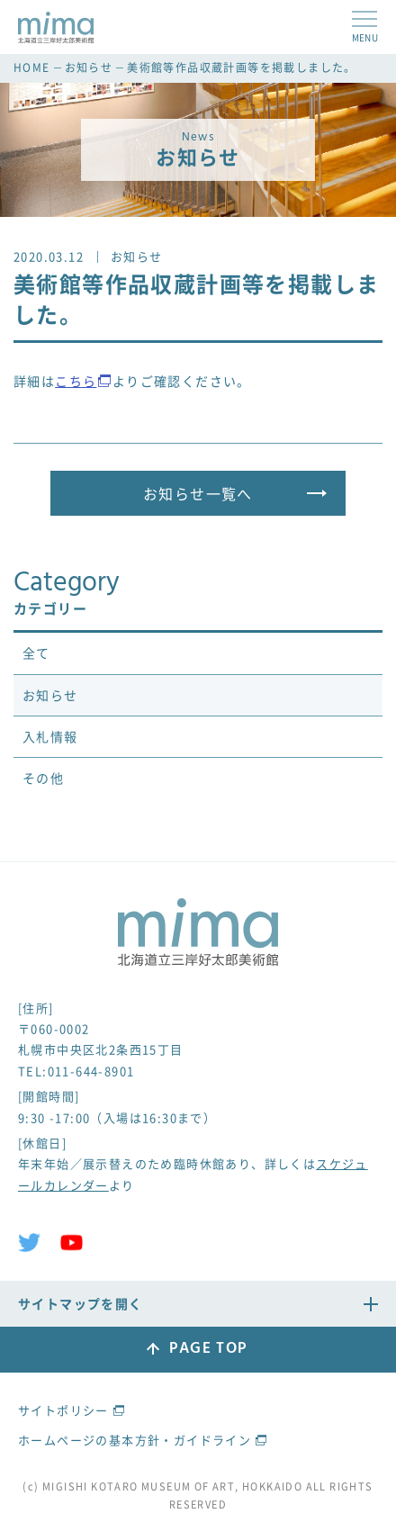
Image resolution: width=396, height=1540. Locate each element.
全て (36, 653)
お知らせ (89, 67)
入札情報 (50, 736)
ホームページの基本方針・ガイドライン (134, 1439)
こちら (75, 381)
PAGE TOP (208, 1349)
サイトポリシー (63, 1409)
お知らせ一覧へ (198, 493)
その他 (43, 778)
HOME (32, 67)
